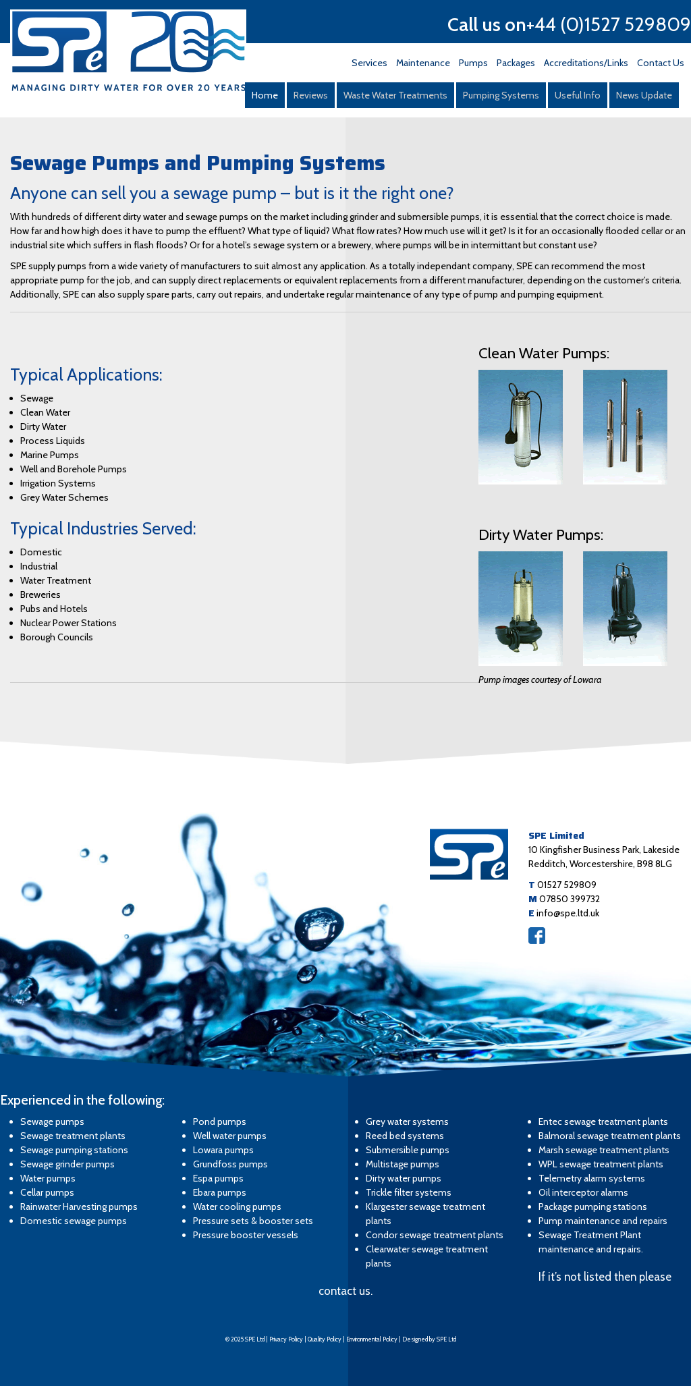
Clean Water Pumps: (543, 352)
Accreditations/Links (586, 63)
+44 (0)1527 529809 (608, 24)
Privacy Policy (286, 1339)
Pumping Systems (501, 95)
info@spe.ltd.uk (567, 913)
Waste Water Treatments (395, 95)
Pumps (473, 63)
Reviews (311, 95)
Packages (516, 63)
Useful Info (578, 95)
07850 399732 (569, 899)
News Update (644, 95)
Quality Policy (324, 1339)
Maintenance (423, 63)
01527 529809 (567, 885)
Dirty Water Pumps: (540, 534)
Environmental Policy (371, 1339)
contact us (344, 1291)
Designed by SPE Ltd (429, 1339)
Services (369, 63)
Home (265, 95)
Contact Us (660, 63)
